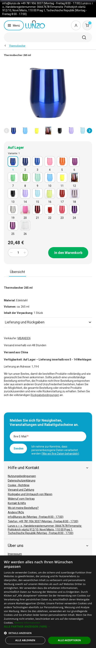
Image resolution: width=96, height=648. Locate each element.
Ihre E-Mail (21, 436)
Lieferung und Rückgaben (48, 322)
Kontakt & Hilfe (17, 503)
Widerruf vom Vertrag (21, 498)
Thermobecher (17, 45)
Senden (18, 448)
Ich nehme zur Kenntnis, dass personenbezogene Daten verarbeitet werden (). (55, 450)
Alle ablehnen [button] (25, 640)
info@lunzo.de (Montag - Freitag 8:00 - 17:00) (35, 516)
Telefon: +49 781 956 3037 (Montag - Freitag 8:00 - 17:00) (43, 521)
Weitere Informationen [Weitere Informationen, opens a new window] (27, 622)
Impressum (15, 553)
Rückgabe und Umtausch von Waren (30, 494)
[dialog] (48, 601)
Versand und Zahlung (21, 489)
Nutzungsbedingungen (22, 476)
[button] (6, 130)
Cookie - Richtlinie (18, 485)
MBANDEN (24, 338)
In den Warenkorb (68, 253)
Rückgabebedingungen (45, 395)
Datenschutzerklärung (21, 480)
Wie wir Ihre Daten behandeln (60, 453)
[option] (13, 130)
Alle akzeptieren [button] (69, 640)
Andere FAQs (16, 512)
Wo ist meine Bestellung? (23, 507)
